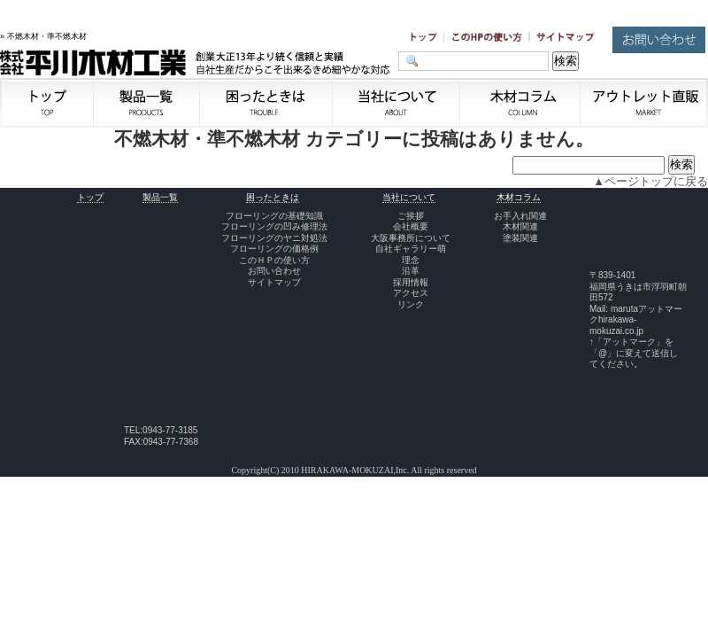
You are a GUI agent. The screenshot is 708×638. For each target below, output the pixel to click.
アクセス (410, 293)
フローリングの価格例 (274, 248)
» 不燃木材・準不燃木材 (43, 36)
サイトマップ (274, 282)
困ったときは (272, 197)
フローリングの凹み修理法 (274, 226)
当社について (408, 197)
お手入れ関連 (520, 216)
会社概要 (410, 226)
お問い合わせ (274, 271)
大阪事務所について (410, 238)
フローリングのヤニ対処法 (274, 238)
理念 (410, 260)
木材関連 (520, 226)
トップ (90, 197)
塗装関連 (520, 238)
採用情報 (410, 282)
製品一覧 (160, 197)
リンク (410, 304)
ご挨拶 (410, 216)
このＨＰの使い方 (274, 260)
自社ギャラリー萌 (410, 248)
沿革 (410, 271)
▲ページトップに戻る (650, 181)
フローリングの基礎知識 (274, 216)
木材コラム (518, 197)
